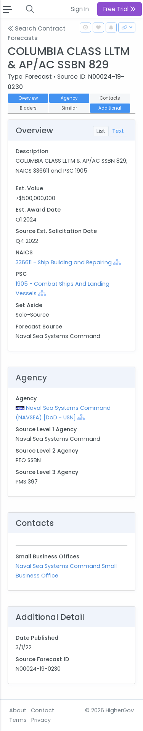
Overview (28, 98)
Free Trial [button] (119, 9)
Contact (42, 710)
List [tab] (100, 131)
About (17, 710)
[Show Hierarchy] (117, 262)
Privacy (41, 720)
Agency (69, 98)
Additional (109, 108)
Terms (18, 720)
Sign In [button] (80, 9)
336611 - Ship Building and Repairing (64, 262)
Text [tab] (118, 131)
